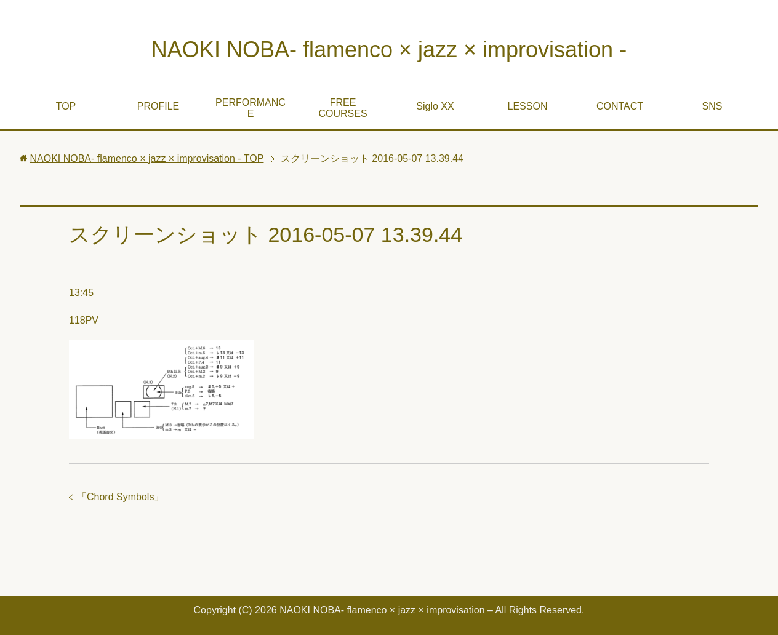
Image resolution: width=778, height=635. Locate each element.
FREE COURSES (342, 108)
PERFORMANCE (250, 108)
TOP (66, 106)
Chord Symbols (120, 497)
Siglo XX (435, 106)
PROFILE (158, 106)
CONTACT (619, 106)
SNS (712, 106)
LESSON (528, 106)
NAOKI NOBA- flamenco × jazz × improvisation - (389, 49)
